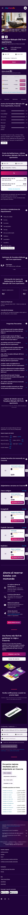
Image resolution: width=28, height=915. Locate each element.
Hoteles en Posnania (7, 812)
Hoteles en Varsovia (7, 801)
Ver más (24, 490)
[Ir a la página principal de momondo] (10, 8)
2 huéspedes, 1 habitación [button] (10, 58)
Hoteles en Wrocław (8, 803)
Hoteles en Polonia (22, 853)
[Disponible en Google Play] (5, 903)
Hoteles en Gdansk (7, 807)
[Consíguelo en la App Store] (14, 903)
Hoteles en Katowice (8, 810)
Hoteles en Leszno (7, 805)
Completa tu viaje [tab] (8, 794)
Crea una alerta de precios (13, 614)
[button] (2, 8)
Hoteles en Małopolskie (8, 854)
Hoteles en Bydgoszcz (8, 814)
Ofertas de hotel (3, 853)
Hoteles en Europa (12, 853)
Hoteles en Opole (7, 816)
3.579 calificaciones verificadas (16, 48)
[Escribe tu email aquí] (15, 749)
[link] (17, 502)
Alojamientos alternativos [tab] (10, 787)
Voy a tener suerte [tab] (8, 790)
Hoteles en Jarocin (7, 820)
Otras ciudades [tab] (7, 783)
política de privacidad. (14, 761)
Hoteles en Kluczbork (8, 818)
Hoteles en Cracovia (19, 854)
